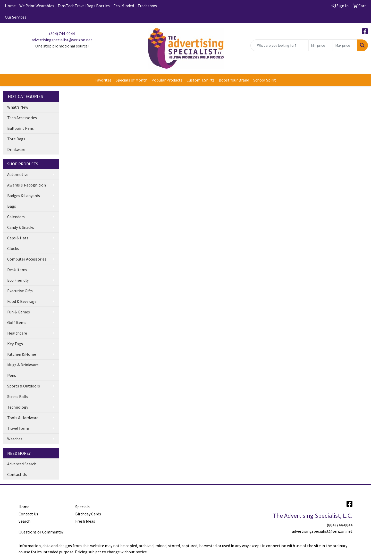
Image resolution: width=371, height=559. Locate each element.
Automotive (17, 174)
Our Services (15, 17)
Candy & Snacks (20, 227)
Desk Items (17, 269)
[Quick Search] (279, 45)
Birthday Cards (88, 513)
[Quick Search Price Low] (320, 45)
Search (24, 521)
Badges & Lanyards (23, 195)
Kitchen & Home (21, 354)
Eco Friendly (18, 280)
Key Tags (15, 343)
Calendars (16, 216)
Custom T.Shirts (201, 80)
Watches (14, 438)
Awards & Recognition (26, 185)
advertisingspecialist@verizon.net (62, 39)
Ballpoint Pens (20, 128)
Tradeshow (147, 5)
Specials (82, 506)
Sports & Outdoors (23, 385)
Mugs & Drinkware (23, 364)
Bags (11, 206)
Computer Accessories (26, 259)
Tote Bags (16, 138)
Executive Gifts (20, 290)
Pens (11, 375)
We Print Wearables (36, 5)
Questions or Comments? (41, 531)
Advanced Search (21, 463)
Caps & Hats (17, 237)
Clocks (13, 248)
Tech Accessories (22, 117)
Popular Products (166, 80)
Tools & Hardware (22, 417)
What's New (17, 107)
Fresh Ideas (85, 521)
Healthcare (17, 333)
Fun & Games (18, 311)
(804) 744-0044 (62, 33)
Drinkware (16, 149)
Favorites (103, 80)
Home (10, 5)
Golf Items (16, 322)
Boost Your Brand (234, 80)
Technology (17, 407)
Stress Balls (17, 396)
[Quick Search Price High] (345, 45)
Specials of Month (131, 80)
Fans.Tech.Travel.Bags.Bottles (84, 5)
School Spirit (264, 80)
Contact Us (17, 474)
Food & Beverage (22, 301)
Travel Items (18, 428)
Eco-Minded (123, 5)
